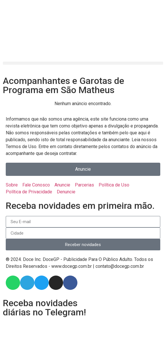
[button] (83, 63)
